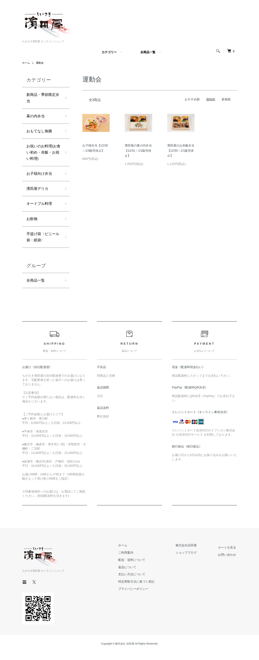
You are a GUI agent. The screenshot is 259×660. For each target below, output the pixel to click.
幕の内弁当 (36, 117)
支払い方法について (136, 578)
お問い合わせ (228, 559)
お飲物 (32, 222)
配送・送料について (136, 564)
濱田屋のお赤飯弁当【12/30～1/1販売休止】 (180, 150)
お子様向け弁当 (40, 176)
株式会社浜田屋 (189, 549)
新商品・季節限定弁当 (41, 98)
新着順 (226, 99)
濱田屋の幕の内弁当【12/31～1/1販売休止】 (138, 150)
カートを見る (228, 552)
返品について (132, 571)
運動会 (40, 62)
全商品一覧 (147, 52)
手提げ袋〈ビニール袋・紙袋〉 (41, 240)
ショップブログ (189, 557)
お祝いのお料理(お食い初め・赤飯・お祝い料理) (42, 154)
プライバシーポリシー (138, 593)
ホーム (26, 62)
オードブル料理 (40, 207)
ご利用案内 (130, 557)
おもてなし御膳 (40, 132)
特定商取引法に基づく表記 (141, 586)
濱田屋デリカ (38, 191)
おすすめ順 (192, 99)
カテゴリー (109, 52)
